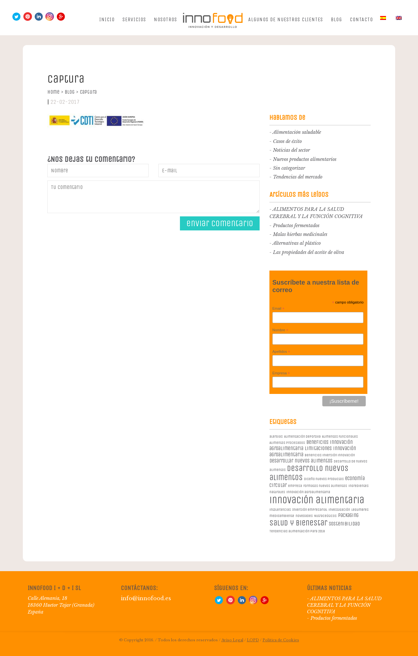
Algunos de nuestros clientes (285, 19)
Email (278, 308)
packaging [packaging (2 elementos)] (348, 515)
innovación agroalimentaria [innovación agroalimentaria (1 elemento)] (308, 492)
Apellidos (281, 352)
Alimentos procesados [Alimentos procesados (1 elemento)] (287, 443)
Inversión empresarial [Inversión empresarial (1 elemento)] (309, 510)
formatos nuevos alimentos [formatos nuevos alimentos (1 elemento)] (325, 486)
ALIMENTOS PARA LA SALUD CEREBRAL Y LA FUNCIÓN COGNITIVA (344, 605)
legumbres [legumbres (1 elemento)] (360, 510)
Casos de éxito (287, 141)
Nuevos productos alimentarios (304, 159)
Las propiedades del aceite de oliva (308, 252)
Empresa (281, 373)
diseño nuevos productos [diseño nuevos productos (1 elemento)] (324, 479)
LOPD (253, 640)
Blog (336, 19)
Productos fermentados (296, 225)
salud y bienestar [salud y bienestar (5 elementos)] (298, 522)
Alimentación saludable (297, 132)
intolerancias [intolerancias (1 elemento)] (280, 510)
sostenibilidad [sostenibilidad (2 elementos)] (344, 524)
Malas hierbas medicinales (300, 234)
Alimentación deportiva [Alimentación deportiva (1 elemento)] (302, 436)
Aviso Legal (232, 640)
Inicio (107, 19)
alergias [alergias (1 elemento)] (276, 436)
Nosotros (165, 19)
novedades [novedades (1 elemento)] (304, 516)
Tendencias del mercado (297, 177)
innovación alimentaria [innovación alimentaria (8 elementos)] (316, 500)
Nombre (280, 330)
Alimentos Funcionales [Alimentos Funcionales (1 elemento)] (340, 436)
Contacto (361, 19)
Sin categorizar (289, 168)
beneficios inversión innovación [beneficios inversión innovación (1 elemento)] (330, 455)
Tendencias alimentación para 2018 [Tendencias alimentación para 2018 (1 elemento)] (297, 531)
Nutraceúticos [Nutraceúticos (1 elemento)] (325, 516)
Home (55, 92)
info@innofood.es (146, 598)
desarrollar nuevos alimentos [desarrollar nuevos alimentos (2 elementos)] (300, 461)
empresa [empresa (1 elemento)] (295, 486)
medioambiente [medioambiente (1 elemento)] (281, 516)
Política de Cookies (281, 640)
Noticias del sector (291, 150)
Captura (88, 92)
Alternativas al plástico (297, 243)
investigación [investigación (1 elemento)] (339, 510)
